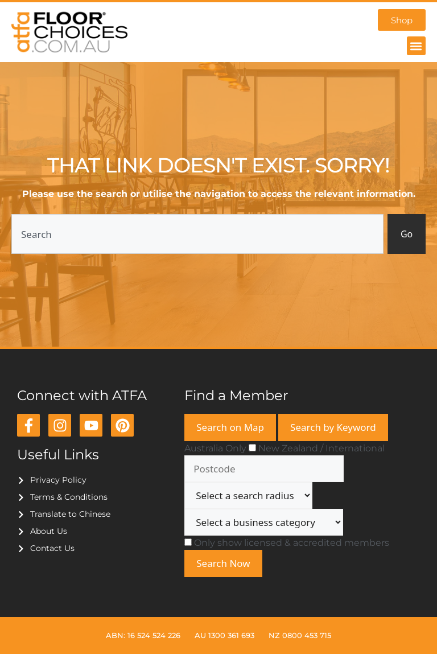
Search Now (223, 563)
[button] (416, 46)
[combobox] (196, 233)
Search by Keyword (333, 427)
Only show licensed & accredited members (291, 542)
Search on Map (230, 427)
